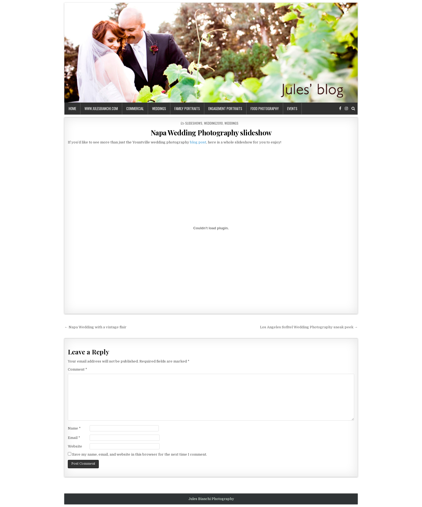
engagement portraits (225, 108)
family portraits (187, 108)
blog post (198, 142)
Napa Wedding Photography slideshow (211, 132)
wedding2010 (213, 123)
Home (72, 108)
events (292, 108)
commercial (135, 108)
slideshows (193, 123)
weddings (159, 108)
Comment (77, 369)
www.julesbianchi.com (101, 108)
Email (74, 438)
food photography (265, 108)
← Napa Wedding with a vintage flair (95, 327)
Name (74, 428)
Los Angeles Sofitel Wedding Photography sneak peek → (309, 327)
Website (75, 446)
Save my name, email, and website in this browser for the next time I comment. (139, 454)
